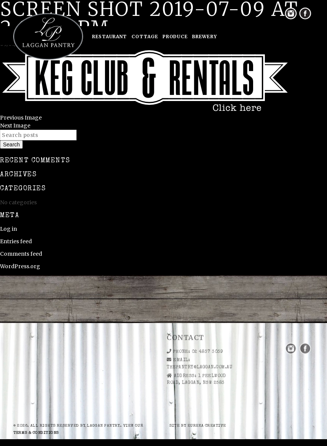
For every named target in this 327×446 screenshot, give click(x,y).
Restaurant (109, 36)
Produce (175, 36)
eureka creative (207, 426)
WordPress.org (20, 266)
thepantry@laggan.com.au (199, 352)
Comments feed (21, 253)
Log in (8, 228)
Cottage (144, 36)
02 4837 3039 (208, 336)
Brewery (204, 36)
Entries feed (16, 241)
